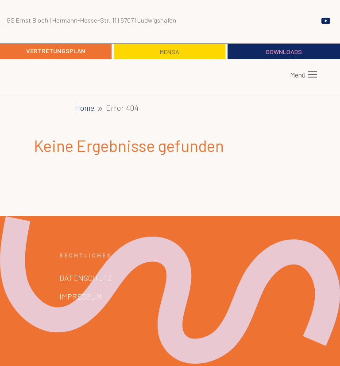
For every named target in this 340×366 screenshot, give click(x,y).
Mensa (169, 51)
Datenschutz (85, 278)
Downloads (284, 51)
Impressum (80, 296)
